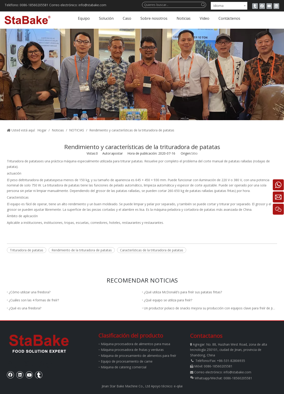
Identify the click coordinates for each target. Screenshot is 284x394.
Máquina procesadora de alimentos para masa (135, 344)
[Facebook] (262, 6)
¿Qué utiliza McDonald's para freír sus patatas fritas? (183, 292)
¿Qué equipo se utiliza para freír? (168, 300)
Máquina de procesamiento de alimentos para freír (138, 355)
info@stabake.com (237, 372)
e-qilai (178, 386)
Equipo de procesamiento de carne (127, 361)
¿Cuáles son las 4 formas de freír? (34, 300)
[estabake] (39, 343)
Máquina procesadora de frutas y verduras (132, 349)
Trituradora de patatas (23, 161)
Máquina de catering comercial (123, 367)
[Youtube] (269, 6)
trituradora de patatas (39, 180)
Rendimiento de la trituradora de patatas (82, 250)
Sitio (194, 153)
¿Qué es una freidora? (25, 308)
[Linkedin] (276, 6)
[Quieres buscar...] (171, 5)
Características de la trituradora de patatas (151, 250)
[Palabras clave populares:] (203, 5)
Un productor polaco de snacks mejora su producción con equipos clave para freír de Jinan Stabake (209, 308)
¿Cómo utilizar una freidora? (29, 292)
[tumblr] (255, 6)
